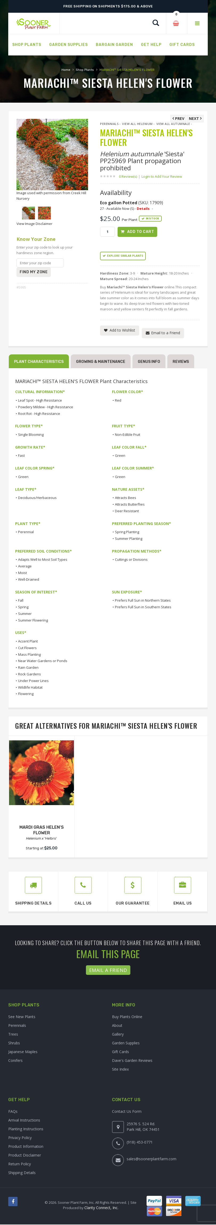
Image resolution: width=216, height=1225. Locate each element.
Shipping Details (22, 1173)
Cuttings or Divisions (131, 560)
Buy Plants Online (127, 1017)
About (117, 1025)
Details (143, 208)
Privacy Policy (20, 1138)
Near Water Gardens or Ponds (42, 661)
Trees (13, 1034)
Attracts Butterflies (130, 504)
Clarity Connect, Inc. (101, 1208)
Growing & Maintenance (100, 362)
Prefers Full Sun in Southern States (143, 607)
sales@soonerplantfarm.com (151, 1159)
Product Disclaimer (24, 1155)
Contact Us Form (127, 1111)
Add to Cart (140, 231)
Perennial (26, 532)
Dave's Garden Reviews (132, 1060)
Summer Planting (128, 539)
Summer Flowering (33, 620)
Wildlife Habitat (30, 687)
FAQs (13, 1111)
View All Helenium (137, 124)
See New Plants (21, 1017)
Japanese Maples (23, 1052)
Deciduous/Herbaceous (37, 498)
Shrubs (14, 1043)
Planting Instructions (25, 1129)
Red (118, 400)
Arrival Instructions (24, 1120)
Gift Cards (120, 1052)
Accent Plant (28, 641)
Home (65, 70)
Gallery (118, 1034)
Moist (22, 573)
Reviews (181, 362)
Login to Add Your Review (162, 176)
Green (120, 456)
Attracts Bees (125, 498)
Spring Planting (127, 532)
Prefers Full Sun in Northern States (143, 601)
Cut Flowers (27, 648)
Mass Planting (29, 655)
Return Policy (19, 1164)
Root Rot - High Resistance (39, 414)
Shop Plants (85, 70)
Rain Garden (28, 668)
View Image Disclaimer (34, 223)
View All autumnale (173, 124)
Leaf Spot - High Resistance (40, 400)
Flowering (26, 694)
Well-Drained (28, 579)
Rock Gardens (29, 674)
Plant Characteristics (39, 362)
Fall (20, 601)
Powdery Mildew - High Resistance (45, 407)
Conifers (15, 1060)
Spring (23, 607)
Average (25, 566)
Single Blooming (31, 435)
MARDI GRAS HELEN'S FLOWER (41, 830)
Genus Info (149, 362)
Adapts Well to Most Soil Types (42, 560)
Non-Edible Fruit (127, 435)
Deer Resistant (127, 511)
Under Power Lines (33, 681)
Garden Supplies (126, 1043)
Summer (25, 614)
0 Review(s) (129, 176)
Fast (21, 456)
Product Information (25, 1146)
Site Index (120, 1069)
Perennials (109, 124)
